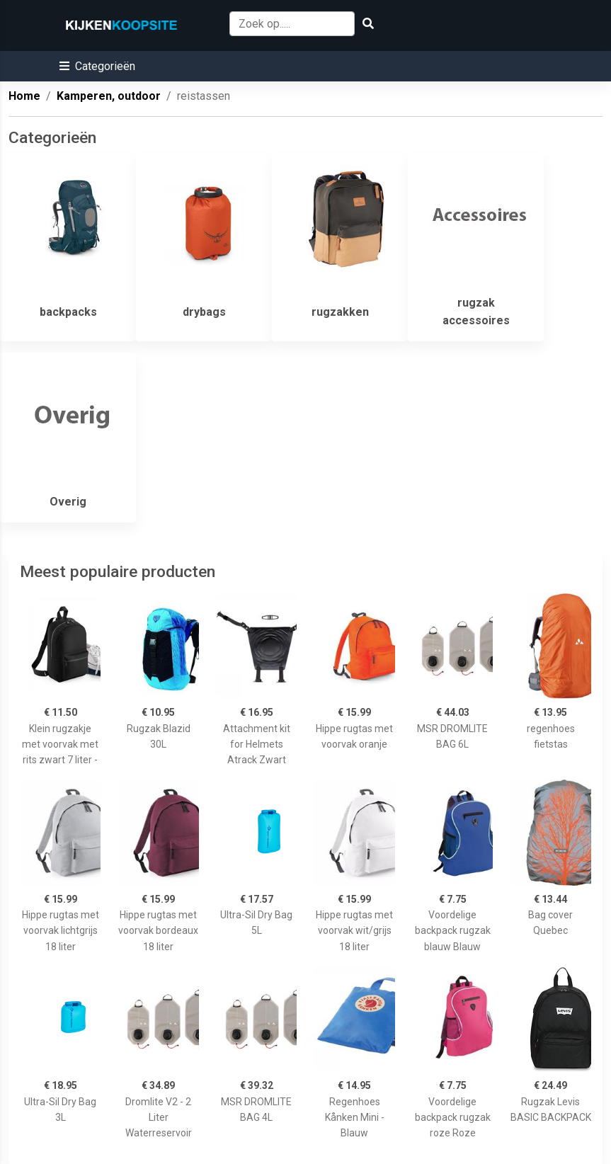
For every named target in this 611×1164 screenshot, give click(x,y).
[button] (97, 66)
